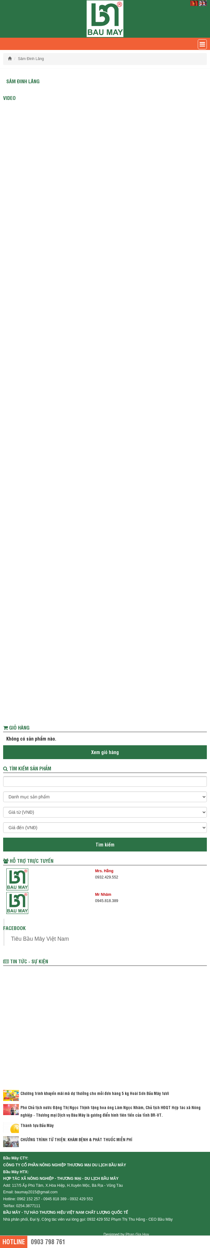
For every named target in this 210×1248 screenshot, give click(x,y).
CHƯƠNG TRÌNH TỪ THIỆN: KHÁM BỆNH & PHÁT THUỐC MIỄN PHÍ (76, 1139)
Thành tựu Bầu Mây (37, 1125)
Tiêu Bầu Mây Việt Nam (40, 939)
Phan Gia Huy (137, 1234)
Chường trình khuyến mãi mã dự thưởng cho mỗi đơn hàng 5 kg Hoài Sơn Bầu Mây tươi (94, 1093)
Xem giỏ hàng (105, 752)
